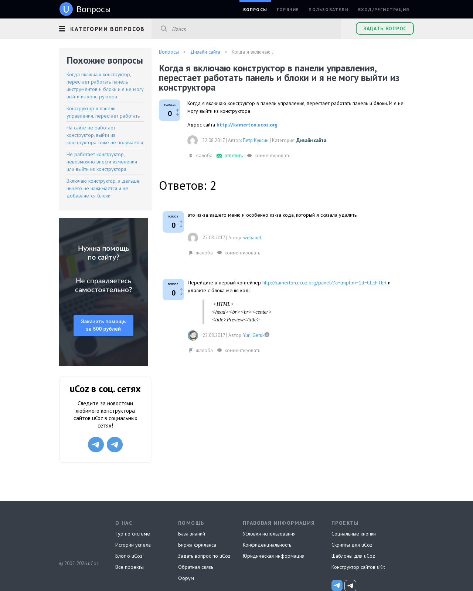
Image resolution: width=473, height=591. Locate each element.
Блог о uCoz (129, 556)
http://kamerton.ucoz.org (247, 124)
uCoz (78, 536)
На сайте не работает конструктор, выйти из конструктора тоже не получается (105, 135)
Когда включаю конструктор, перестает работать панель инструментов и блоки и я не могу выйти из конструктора (105, 85)
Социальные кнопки (353, 533)
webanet (252, 237)
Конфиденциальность (267, 544)
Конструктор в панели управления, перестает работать (103, 112)
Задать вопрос (384, 28)
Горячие (288, 9)
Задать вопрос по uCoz (204, 556)
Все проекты (129, 567)
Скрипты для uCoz (351, 544)
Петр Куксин (256, 140)
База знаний (191, 533)
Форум (186, 578)
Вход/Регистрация (383, 9)
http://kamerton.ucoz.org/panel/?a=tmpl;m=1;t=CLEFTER (324, 282)
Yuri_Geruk (254, 335)
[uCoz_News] (337, 585)
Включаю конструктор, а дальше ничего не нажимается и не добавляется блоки (103, 188)
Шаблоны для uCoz (353, 556)
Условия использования (269, 533)
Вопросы (255, 9)
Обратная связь (195, 567)
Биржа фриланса (197, 544)
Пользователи (328, 9)
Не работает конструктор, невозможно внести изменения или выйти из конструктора (102, 161)
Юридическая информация (273, 556)
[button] (105, 27)
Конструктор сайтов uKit (358, 567)
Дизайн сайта (311, 140)
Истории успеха (133, 544)
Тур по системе (132, 533)
